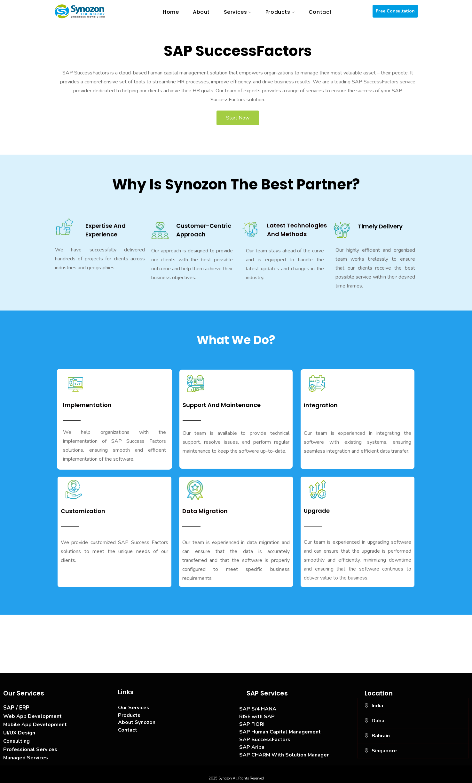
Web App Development (32, 716)
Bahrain (381, 735)
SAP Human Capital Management (280, 731)
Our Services (133, 707)
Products (129, 715)
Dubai (379, 720)
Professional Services (30, 749)
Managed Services (25, 757)
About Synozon (136, 722)
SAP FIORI (251, 724)
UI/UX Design (19, 732)
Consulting (16, 741)
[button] (413, 705)
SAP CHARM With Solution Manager (284, 754)
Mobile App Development (35, 724)
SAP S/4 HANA (257, 708)
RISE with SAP (257, 716)
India (377, 705)
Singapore (384, 750)
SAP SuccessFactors (264, 739)
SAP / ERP (16, 707)
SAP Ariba (251, 747)
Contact (127, 729)
